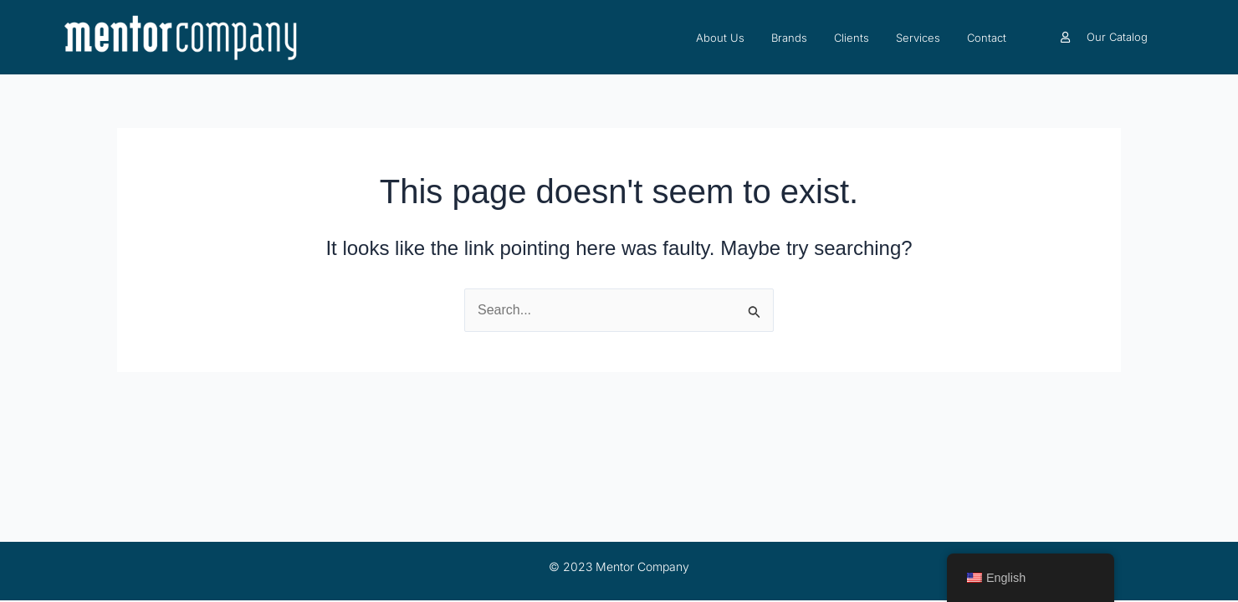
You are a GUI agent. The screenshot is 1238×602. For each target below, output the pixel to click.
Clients (851, 37)
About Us (720, 37)
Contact (986, 37)
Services (918, 37)
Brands (789, 37)
